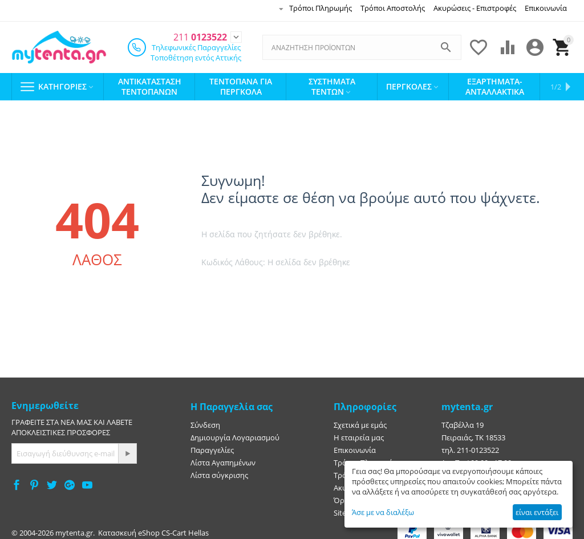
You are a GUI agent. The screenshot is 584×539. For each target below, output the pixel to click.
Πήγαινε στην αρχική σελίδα (249, 287)
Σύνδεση (205, 421)
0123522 (200, 33)
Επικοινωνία (546, 8)
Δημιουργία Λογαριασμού (234, 433)
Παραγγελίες (212, 446)
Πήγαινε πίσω (333, 287)
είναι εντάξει (537, 512)
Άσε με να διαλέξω (383, 512)
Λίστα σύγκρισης (219, 471)
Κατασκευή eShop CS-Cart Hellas (153, 529)
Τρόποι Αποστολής (392, 8)
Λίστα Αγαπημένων (223, 458)
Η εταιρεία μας (359, 433)
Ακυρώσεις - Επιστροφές (474, 8)
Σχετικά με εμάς (360, 421)
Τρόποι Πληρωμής (320, 8)
